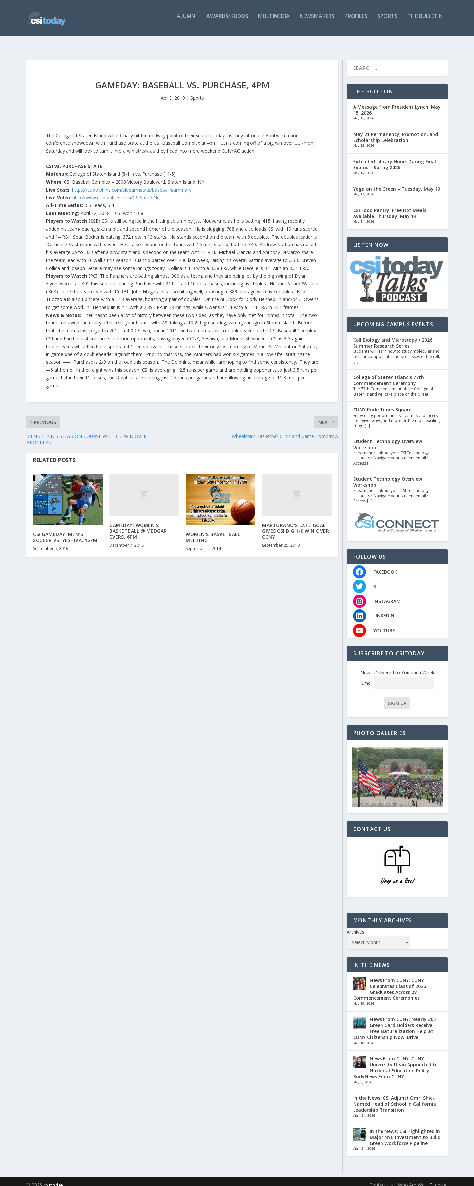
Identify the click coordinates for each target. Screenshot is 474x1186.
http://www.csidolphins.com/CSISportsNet (117, 191)
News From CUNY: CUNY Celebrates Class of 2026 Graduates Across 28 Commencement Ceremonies (389, 982)
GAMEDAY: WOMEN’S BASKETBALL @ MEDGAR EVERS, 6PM (138, 524)
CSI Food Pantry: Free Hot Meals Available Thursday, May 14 (389, 206)
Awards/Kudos (227, 20)
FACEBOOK (385, 565)
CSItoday (53, 1178)
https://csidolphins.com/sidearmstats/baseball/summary (131, 183)
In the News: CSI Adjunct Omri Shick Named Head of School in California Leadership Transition (394, 1097)
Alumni (187, 20)
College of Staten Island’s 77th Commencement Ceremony (388, 374)
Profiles (355, 20)
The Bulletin (425, 20)
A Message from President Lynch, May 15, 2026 (397, 103)
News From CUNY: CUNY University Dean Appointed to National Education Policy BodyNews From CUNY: (395, 1061)
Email (397, 676)
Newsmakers (317, 20)
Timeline (439, 1178)
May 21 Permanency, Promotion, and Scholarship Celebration (395, 130)
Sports (387, 20)
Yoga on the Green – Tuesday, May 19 (396, 182)
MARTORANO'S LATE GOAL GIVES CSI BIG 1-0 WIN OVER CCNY (295, 524)
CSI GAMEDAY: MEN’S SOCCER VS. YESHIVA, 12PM (65, 531)
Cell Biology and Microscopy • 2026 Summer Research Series (392, 336)
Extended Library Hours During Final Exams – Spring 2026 (394, 158)
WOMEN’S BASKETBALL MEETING (213, 531)
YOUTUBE (384, 624)
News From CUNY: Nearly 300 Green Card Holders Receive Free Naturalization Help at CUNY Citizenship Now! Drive (394, 1022)
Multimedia (274, 20)
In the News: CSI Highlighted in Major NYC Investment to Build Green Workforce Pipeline (405, 1131)
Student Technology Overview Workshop (387, 437)
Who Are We (411, 1178)
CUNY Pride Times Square (382, 403)
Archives (355, 925)
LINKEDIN (383, 609)
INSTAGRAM (387, 594)
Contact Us (381, 1178)
